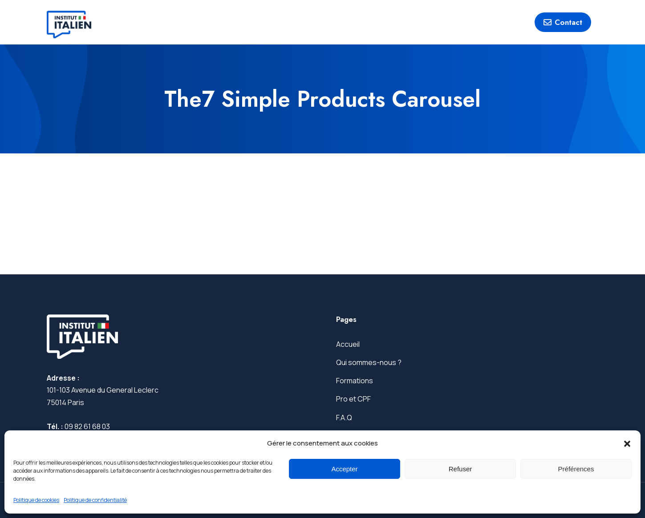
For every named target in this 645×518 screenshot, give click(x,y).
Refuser (460, 469)
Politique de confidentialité (95, 500)
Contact (563, 22)
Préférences (576, 469)
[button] (627, 443)
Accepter (344, 469)
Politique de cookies (36, 500)
